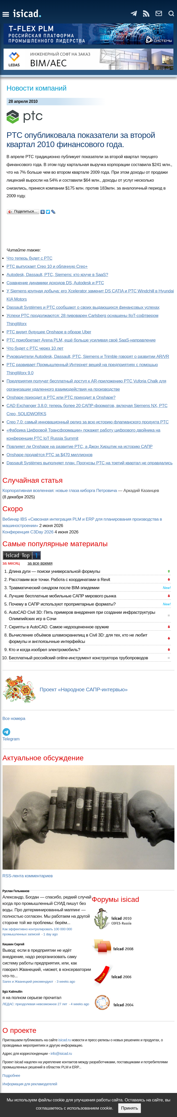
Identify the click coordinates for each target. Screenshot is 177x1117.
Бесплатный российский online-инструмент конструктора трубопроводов (78, 657)
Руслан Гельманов (16, 891)
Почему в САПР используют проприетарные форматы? (62, 604)
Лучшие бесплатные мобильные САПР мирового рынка (62, 596)
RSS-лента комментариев (28, 875)
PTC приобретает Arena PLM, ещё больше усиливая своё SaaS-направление (81, 340)
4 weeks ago (80, 1004)
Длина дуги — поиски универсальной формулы (54, 571)
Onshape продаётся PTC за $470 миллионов (50, 454)
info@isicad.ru (61, 1054)
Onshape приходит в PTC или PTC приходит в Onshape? (61, 397)
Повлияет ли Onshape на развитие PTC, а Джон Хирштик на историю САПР (80, 446)
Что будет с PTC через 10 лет (35, 348)
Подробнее (11, 1076)
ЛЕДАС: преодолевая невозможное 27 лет (35, 1004)
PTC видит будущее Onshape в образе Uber (49, 332)
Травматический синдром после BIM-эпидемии (54, 587)
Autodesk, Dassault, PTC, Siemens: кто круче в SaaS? (57, 274)
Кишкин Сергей (13, 944)
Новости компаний (37, 88)
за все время (40, 563)
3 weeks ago (66, 981)
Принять (129, 1108)
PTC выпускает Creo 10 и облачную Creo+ (47, 266)
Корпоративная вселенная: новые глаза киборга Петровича (60, 490)
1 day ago (50, 934)
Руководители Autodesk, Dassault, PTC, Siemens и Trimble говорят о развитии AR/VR (88, 356)
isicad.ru (64, 1040)
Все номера (14, 718)
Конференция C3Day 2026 (28, 532)
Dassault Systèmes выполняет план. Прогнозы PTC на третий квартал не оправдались (90, 463)
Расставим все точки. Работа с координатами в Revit (59, 579)
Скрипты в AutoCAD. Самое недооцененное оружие (59, 627)
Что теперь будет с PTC (29, 258)
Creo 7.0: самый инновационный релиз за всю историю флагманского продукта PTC (88, 422)
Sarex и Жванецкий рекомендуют (28, 981)
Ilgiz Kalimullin (12, 991)
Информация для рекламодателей (30, 1084)
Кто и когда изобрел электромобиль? (44, 649)
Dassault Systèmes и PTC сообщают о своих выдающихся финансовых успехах (83, 307)
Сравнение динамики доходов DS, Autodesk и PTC (55, 282)
